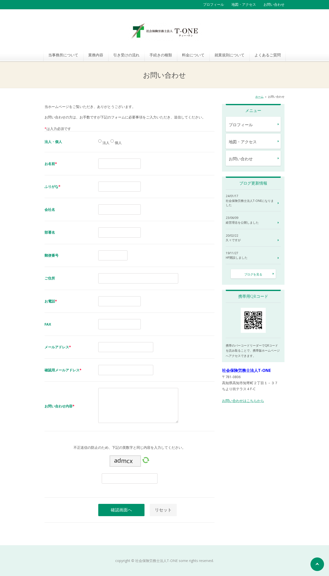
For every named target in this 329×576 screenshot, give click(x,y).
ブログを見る (253, 274)
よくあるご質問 (267, 54)
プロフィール (213, 4)
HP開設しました (237, 258)
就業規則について (229, 54)
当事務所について (63, 54)
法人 (106, 142)
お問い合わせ (274, 4)
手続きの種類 (161, 54)
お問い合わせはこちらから (243, 400)
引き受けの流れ (126, 54)
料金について (193, 54)
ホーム (259, 96)
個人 (118, 142)
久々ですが (233, 240)
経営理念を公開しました (242, 223)
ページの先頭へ (317, 564)
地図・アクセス (244, 4)
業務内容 (95, 54)
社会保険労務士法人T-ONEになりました (250, 203)
